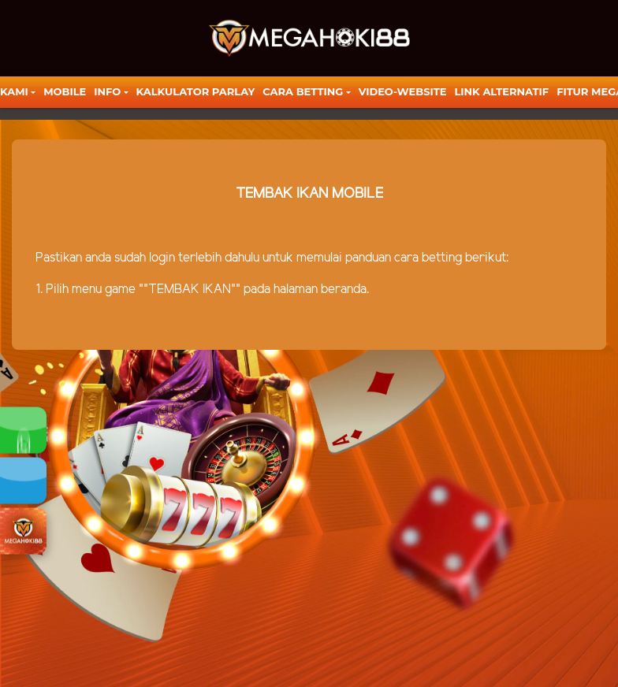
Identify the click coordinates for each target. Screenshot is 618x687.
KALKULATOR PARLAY (195, 91)
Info (107, 91)
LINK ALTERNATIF (501, 91)
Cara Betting (302, 91)
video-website (403, 91)
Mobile (64, 91)
